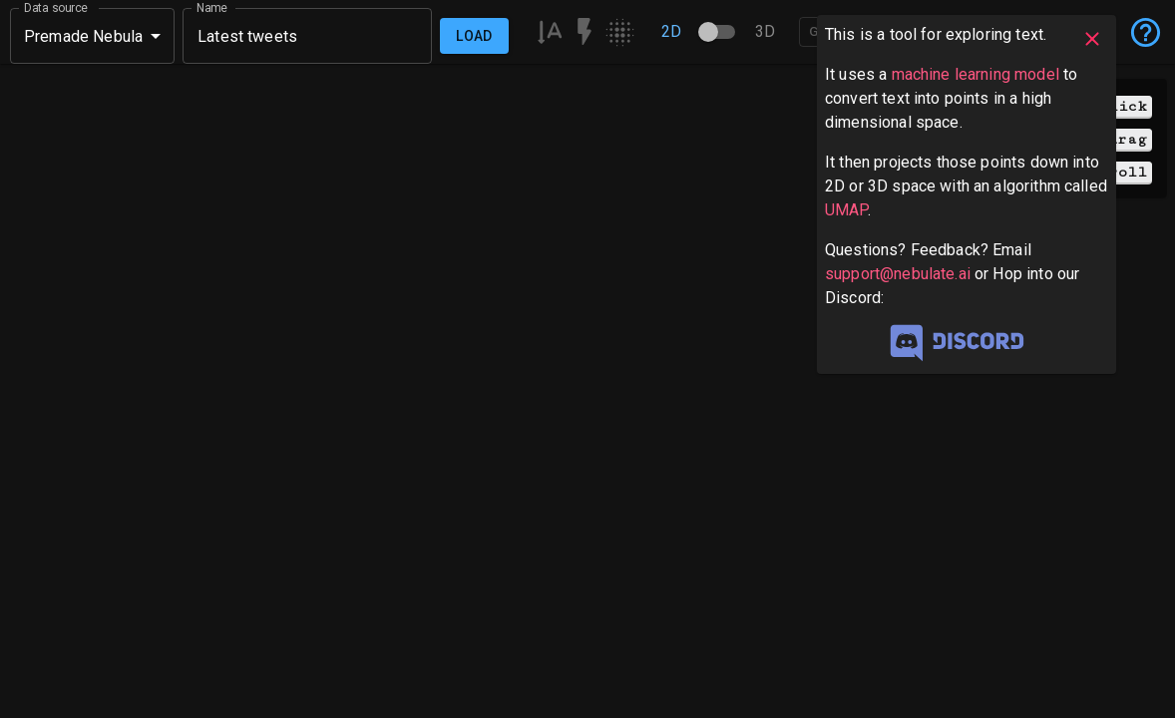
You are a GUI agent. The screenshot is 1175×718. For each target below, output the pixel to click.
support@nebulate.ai (898, 273)
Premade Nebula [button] (83, 36)
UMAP (846, 209)
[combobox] (307, 36)
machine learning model (975, 74)
